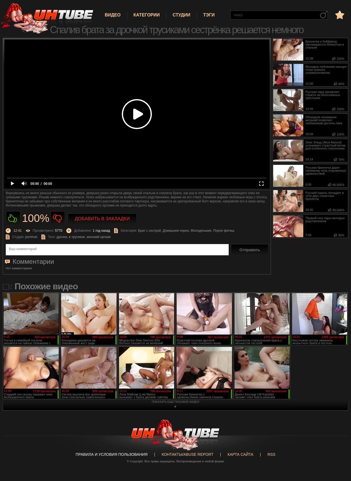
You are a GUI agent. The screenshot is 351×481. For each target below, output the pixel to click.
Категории (147, 15)
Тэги (209, 15)
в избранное (339, 14)
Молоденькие (201, 231)
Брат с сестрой (149, 231)
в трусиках (77, 237)
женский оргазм (99, 237)
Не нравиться (57, 218)
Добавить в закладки (102, 218)
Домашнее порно (176, 231)
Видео (113, 15)
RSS (271, 454)
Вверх (339, 453)
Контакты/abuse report (188, 454)
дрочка (61, 237)
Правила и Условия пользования (112, 454)
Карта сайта (240, 454)
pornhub (31, 237)
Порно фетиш (223, 231)
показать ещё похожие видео (175, 401)
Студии (181, 15)
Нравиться (13, 218)
